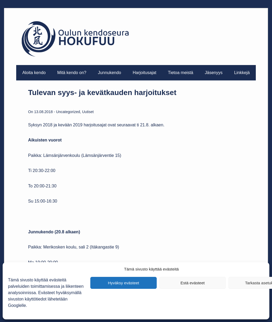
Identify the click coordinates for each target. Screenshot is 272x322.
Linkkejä (242, 72)
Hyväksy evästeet (123, 283)
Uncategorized (68, 112)
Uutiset (88, 112)
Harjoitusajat (144, 72)
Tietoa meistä (180, 72)
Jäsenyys (214, 72)
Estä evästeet (193, 283)
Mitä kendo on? (71, 72)
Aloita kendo (34, 72)
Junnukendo (109, 72)
